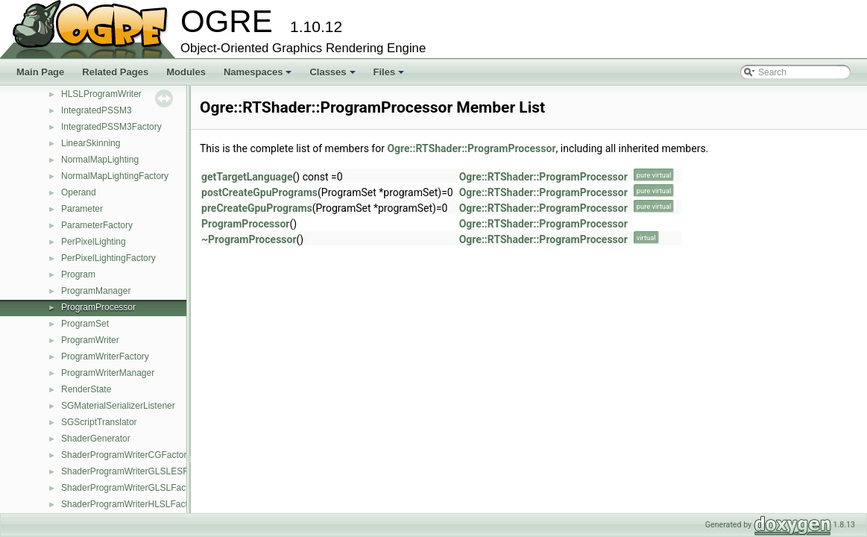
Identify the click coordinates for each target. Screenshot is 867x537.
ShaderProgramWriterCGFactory (126, 455)
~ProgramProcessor (249, 239)
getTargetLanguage (247, 177)
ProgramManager (95, 291)
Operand (78, 192)
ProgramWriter (90, 340)
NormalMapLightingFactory (114, 176)
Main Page (40, 72)
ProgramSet (85, 323)
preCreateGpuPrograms (256, 208)
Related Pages (115, 72)
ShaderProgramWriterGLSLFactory (131, 488)
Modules (186, 72)
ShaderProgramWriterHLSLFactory (131, 504)
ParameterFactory (97, 225)
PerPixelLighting (93, 241)
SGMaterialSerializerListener (118, 406)
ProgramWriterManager (107, 373)
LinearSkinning (90, 143)
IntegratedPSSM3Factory (111, 127)
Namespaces (259, 76)
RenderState (86, 389)
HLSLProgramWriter (101, 94)
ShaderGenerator (95, 438)
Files (390, 76)
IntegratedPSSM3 (96, 110)
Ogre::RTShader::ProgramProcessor (471, 148)
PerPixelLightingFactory (108, 258)
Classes (333, 76)
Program (78, 274)
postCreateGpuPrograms (259, 192)
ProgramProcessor (98, 307)
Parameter (82, 209)
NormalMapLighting (100, 159)
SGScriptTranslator (99, 422)
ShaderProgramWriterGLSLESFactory (136, 471)
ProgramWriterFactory (105, 356)
